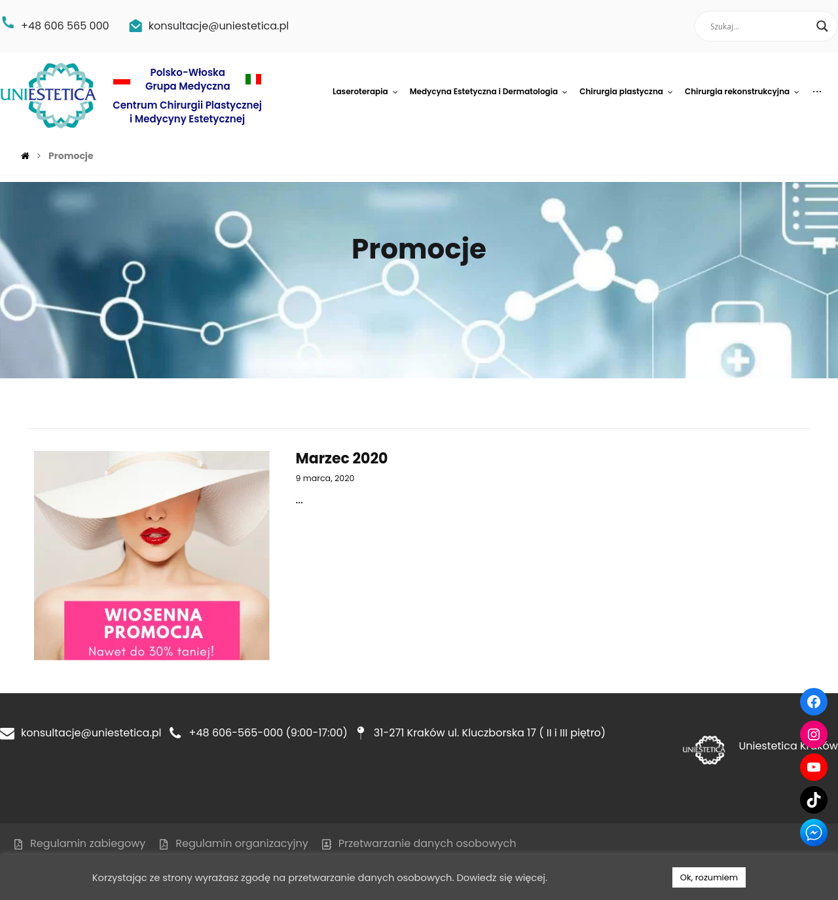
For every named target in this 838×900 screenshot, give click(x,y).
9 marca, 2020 (325, 478)
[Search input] (760, 26)
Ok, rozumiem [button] (709, 877)
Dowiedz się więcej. (501, 877)
